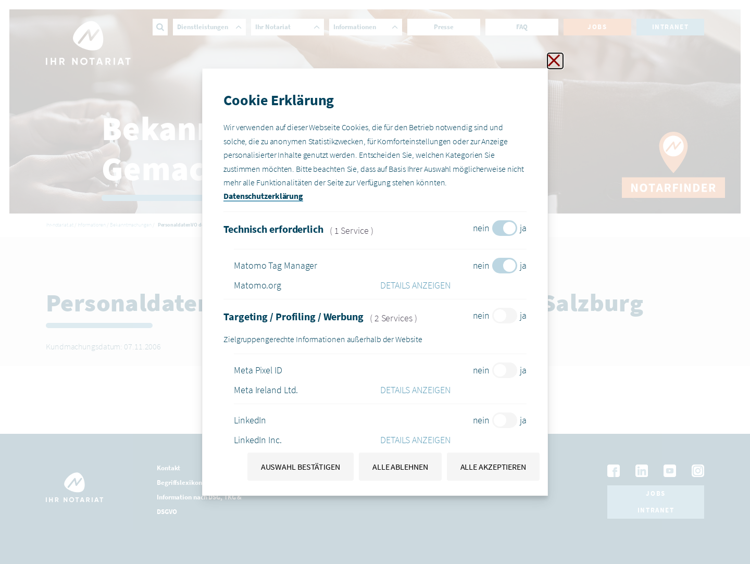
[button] (453, 285)
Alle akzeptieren (493, 466)
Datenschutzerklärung (263, 196)
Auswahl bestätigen (300, 466)
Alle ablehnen (400, 466)
